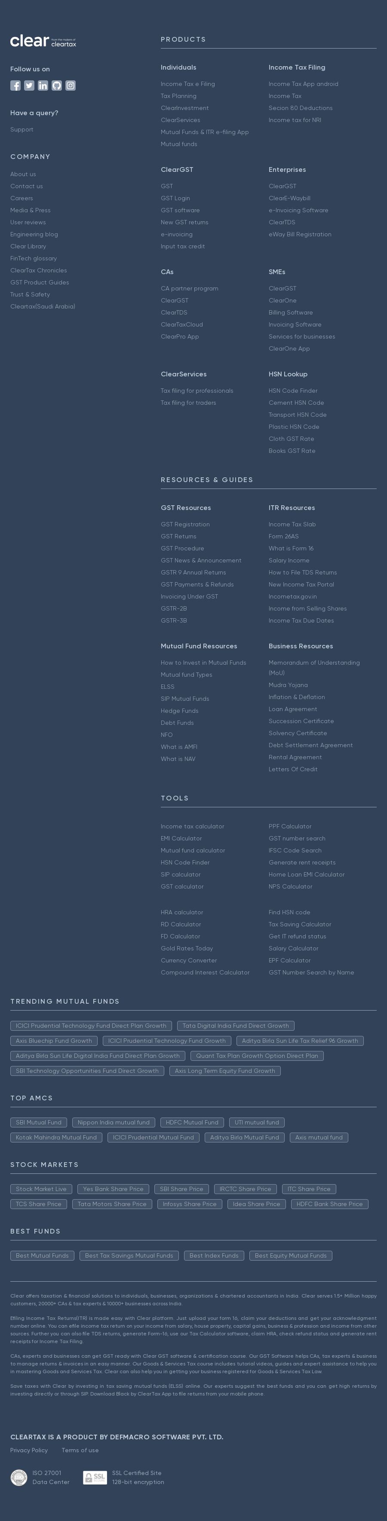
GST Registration (185, 524)
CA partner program (189, 288)
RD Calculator (181, 924)
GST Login (175, 198)
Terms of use (80, 1450)
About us (23, 174)
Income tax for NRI (295, 119)
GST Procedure (182, 548)
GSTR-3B (174, 620)
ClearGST (282, 186)
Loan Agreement (293, 709)
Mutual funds (179, 143)
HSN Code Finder (293, 390)
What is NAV (178, 758)
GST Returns (179, 536)
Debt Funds (177, 722)
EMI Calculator (181, 838)
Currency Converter (189, 960)
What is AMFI (179, 746)
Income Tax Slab (292, 524)
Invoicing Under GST (189, 596)
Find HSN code (289, 912)
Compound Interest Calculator (205, 972)
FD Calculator (180, 936)
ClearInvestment (185, 107)
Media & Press (30, 210)
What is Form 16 (291, 548)
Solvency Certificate (298, 733)
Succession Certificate (301, 721)
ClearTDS (282, 222)
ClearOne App (289, 348)
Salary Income (289, 560)
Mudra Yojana (288, 684)
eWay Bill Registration (300, 234)
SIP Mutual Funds (185, 698)
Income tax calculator (192, 826)
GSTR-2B (174, 608)
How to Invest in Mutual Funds (203, 662)
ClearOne (283, 300)
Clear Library (28, 246)
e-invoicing (177, 234)
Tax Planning (179, 95)
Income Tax (285, 95)
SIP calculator (180, 874)
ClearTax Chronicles (38, 270)
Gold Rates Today (187, 948)
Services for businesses (302, 336)
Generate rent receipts (302, 862)
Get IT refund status (297, 936)
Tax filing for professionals (197, 390)
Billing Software (291, 312)
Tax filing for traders (188, 402)
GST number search (297, 838)
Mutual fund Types (186, 674)
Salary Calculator (293, 948)
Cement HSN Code (296, 402)
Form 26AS (284, 536)
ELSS (168, 686)
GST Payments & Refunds (197, 584)
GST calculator (182, 886)
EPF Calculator (289, 960)
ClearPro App (180, 336)
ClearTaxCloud (182, 324)
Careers (21, 198)
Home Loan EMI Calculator (306, 874)
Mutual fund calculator (193, 850)
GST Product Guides (39, 282)
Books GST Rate (292, 450)
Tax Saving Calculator (300, 924)
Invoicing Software (295, 324)
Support (22, 129)
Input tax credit (183, 246)
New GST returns (185, 222)
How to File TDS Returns (303, 572)
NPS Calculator (290, 886)
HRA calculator (182, 912)
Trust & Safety (30, 294)
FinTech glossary (33, 258)
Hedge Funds (180, 710)
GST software (180, 210)
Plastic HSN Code (294, 426)
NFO (167, 734)
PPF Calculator (290, 826)
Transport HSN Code (298, 414)
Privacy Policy (29, 1450)
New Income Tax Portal (301, 584)
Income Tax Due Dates (301, 620)
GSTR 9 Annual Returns (193, 572)
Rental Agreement (295, 757)
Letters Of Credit (293, 769)
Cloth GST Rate (291, 438)
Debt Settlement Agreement (311, 745)
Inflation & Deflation (297, 696)
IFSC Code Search (295, 850)
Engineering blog (34, 234)
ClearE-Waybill (289, 198)
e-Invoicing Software (299, 210)
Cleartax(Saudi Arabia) (42, 306)
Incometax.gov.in (293, 596)
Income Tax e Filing (188, 83)
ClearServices (180, 119)
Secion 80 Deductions (301, 107)
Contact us (26, 186)
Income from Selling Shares (308, 608)
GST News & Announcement (201, 560)
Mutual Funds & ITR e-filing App (205, 131)
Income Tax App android (303, 83)
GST (167, 186)
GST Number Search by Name (311, 972)
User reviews (28, 222)
